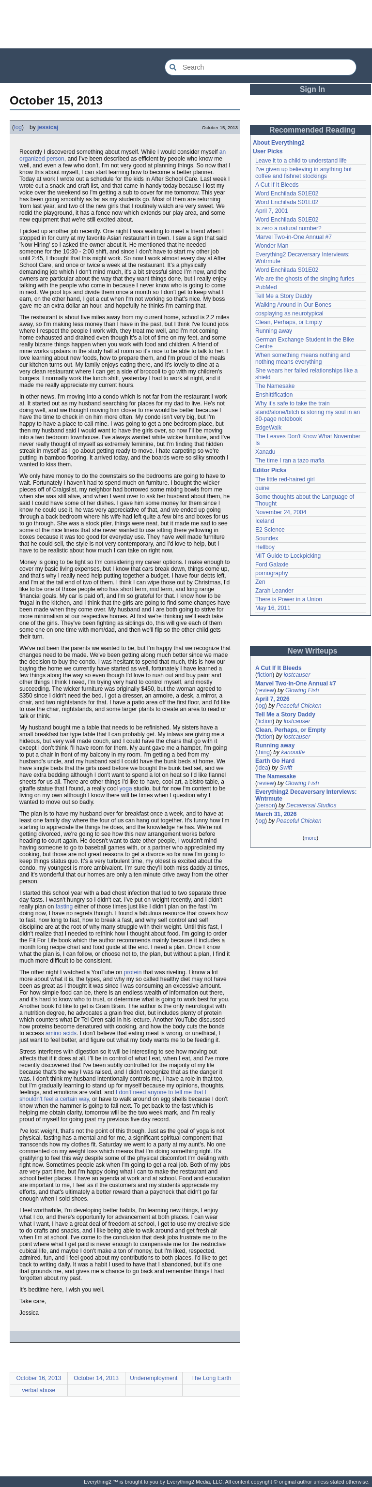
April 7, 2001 (271, 211)
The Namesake (274, 386)
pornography (271, 573)
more (310, 838)
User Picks (267, 151)
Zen (260, 582)
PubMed (266, 287)
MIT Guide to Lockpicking (288, 555)
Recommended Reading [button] (312, 130)
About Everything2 (279, 142)
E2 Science (270, 529)
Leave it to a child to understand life (301, 160)
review (265, 690)
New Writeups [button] (313, 651)
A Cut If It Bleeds (276, 184)
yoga (126, 788)
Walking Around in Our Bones (293, 304)
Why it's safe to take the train (292, 403)
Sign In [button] (312, 89)
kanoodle (293, 752)
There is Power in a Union (288, 599)
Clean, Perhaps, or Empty (288, 322)
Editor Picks (269, 470)
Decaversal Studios (311, 805)
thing (263, 752)
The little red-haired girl (285, 479)
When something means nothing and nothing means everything (302, 358)
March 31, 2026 (275, 814)
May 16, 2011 (273, 608)
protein (133, 972)
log (18, 127)
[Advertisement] (186, 24)
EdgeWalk (268, 427)
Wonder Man (271, 245)
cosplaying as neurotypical (289, 313)
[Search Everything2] (260, 67)
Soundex (266, 538)
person (266, 805)
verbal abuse (39, 1390)
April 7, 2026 (272, 699)
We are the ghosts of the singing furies (305, 278)
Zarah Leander (274, 590)
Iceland (264, 521)
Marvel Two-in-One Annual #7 (293, 237)
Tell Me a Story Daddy (283, 296)
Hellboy (265, 547)
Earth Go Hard (274, 761)
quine (262, 488)
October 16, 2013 (39, 1378)
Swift (285, 767)
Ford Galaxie (272, 564)
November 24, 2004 (280, 512)
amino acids (61, 1033)
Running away (273, 330)
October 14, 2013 (96, 1378)
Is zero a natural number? (288, 228)
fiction (264, 674)
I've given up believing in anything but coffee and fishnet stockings (303, 172)
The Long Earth (211, 1378)
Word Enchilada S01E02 (287, 193)
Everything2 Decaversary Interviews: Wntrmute (305, 795)
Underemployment (153, 1378)
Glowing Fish (302, 690)
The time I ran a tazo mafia (290, 460)
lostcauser (297, 674)
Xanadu (265, 451)
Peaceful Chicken (298, 705)
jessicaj (47, 127)
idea (262, 767)
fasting (64, 906)
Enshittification (274, 394)
